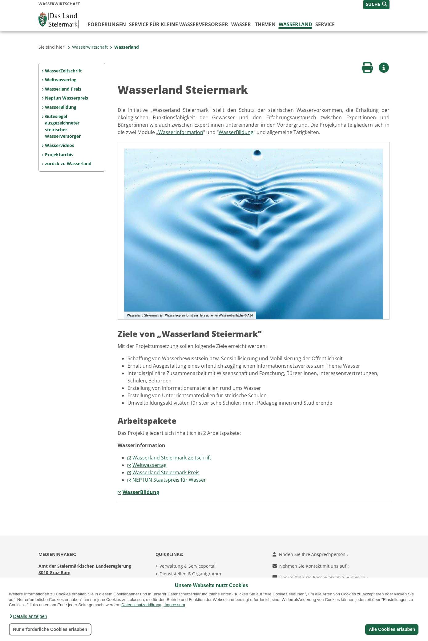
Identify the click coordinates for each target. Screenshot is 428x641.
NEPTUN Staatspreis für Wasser (169, 479)
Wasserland (295, 24)
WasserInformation (180, 132)
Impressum (175, 604)
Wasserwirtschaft (88, 47)
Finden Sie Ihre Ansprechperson (311, 554)
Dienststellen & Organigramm (190, 574)
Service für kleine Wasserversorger (178, 24)
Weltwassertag (60, 80)
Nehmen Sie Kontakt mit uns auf (311, 566)
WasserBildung (60, 107)
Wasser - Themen (253, 24)
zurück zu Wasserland (68, 163)
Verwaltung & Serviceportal (187, 566)
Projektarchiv (59, 154)
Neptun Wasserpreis (66, 98)
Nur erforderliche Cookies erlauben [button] (50, 629)
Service (325, 24)
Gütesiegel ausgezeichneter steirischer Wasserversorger (63, 126)
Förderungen (107, 24)
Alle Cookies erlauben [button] (392, 629)
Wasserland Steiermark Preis (166, 472)
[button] (28, 616)
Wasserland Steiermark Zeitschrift (171, 457)
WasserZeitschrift (63, 71)
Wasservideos (59, 145)
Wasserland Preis (63, 89)
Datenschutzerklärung (141, 604)
